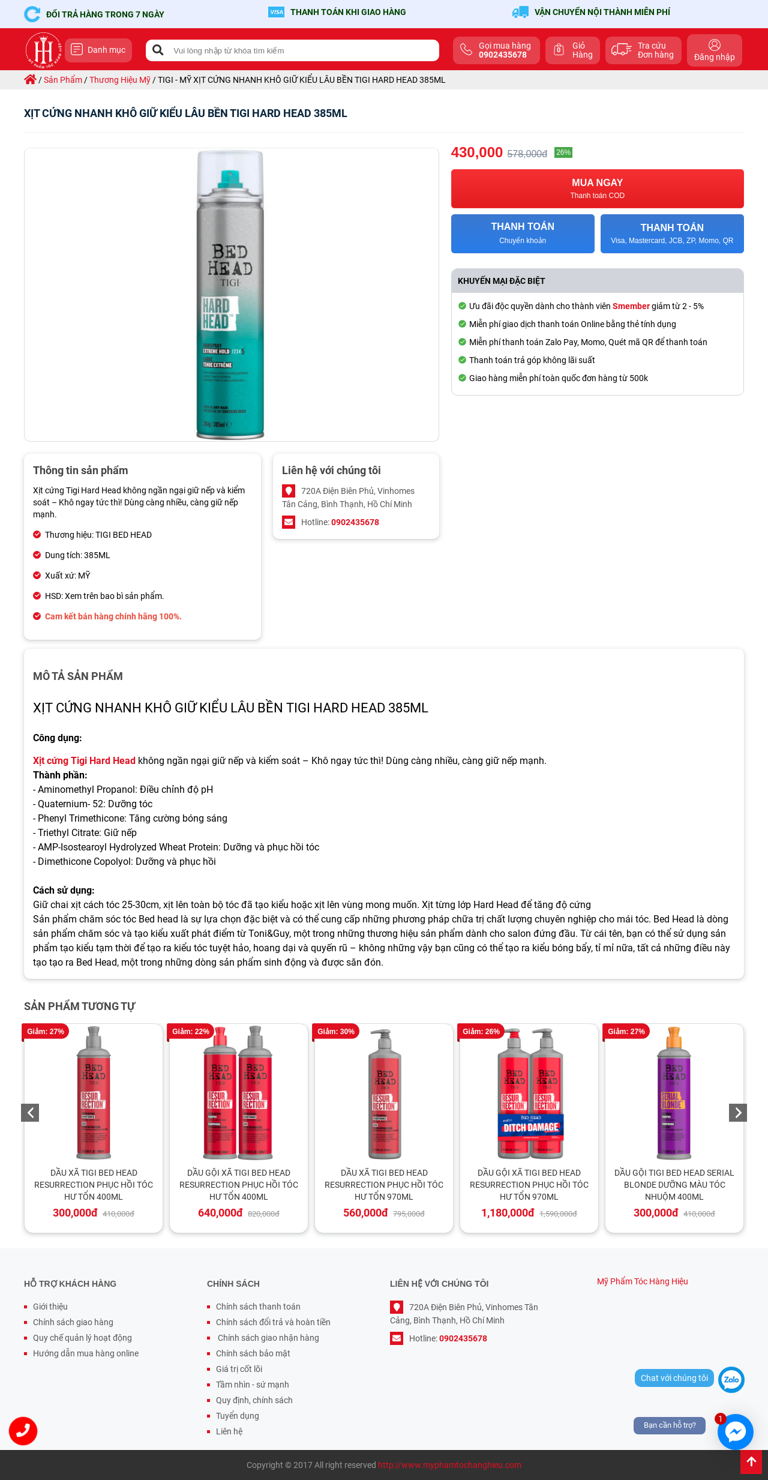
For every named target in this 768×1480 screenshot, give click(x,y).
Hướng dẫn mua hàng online (86, 1353)
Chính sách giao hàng (73, 1322)
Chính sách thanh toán (258, 1306)
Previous (30, 1113)
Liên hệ (229, 1431)
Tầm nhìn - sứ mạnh (252, 1384)
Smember (631, 306)
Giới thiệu (50, 1306)
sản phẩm (63, 80)
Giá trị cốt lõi (239, 1369)
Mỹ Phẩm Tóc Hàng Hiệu (642, 1281)
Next (738, 1113)
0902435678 (355, 522)
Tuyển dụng (237, 1416)
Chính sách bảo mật (253, 1353)
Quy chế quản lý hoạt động (82, 1338)
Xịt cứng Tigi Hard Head (84, 760)
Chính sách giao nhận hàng (267, 1338)
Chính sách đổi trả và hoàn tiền (273, 1322)
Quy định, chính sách (254, 1400)
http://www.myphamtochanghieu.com (449, 1465)
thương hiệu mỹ (120, 80)
